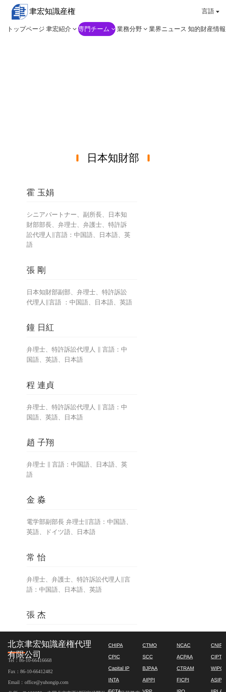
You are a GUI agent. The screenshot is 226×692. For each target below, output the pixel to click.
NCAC (184, 645)
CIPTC (218, 656)
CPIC (114, 656)
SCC (148, 656)
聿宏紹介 (61, 29)
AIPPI (149, 680)
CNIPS (218, 645)
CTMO (150, 645)
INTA (113, 680)
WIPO (217, 668)
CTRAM (185, 668)
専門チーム (96, 29)
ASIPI (217, 680)
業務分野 (132, 29)
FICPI (183, 680)
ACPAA (185, 656)
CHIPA (115, 645)
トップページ (26, 29)
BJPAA (150, 668)
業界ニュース (168, 29)
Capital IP (119, 668)
